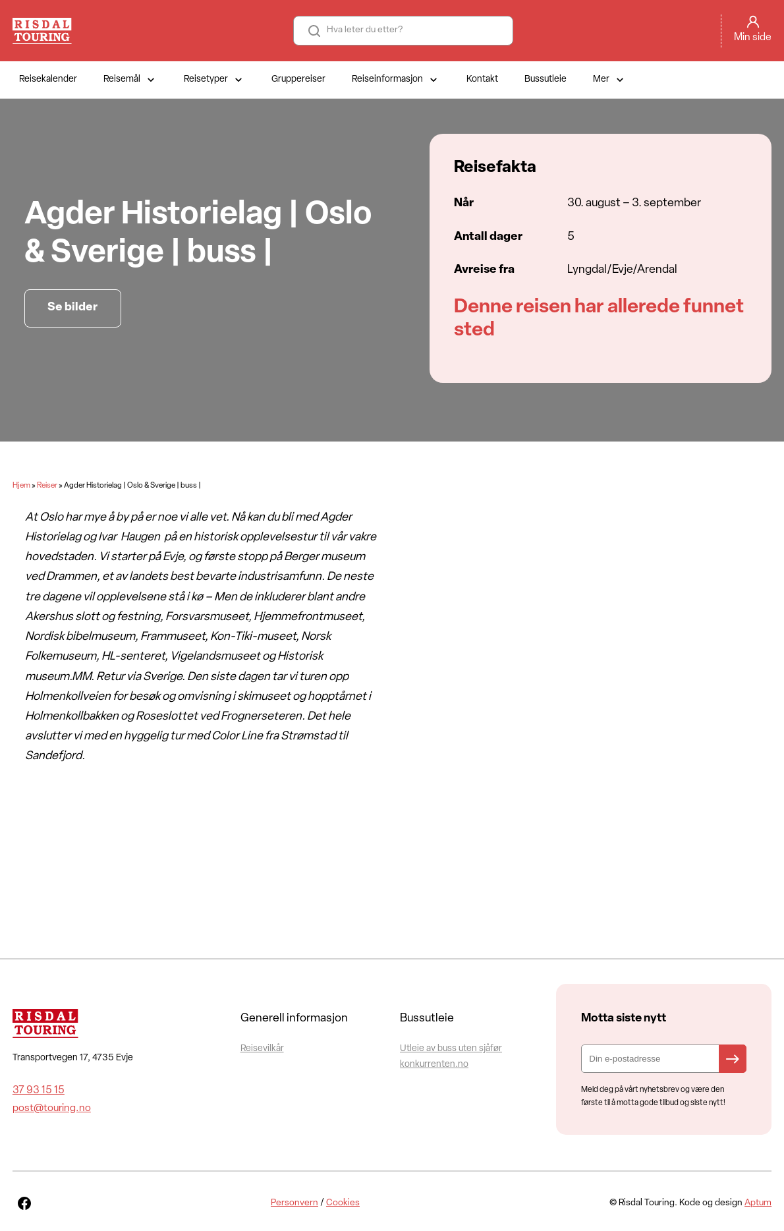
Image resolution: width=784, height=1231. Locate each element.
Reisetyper (214, 80)
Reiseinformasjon (396, 80)
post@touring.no (52, 1108)
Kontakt (482, 79)
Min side (752, 37)
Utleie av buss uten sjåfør (451, 1049)
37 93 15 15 (39, 1090)
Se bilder (72, 307)
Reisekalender (48, 79)
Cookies (343, 1203)
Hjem (21, 486)
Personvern (294, 1203)
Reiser (47, 486)
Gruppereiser (298, 79)
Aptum (757, 1203)
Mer (610, 80)
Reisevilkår (262, 1049)
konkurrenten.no (434, 1065)
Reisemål (130, 80)
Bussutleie (545, 79)
